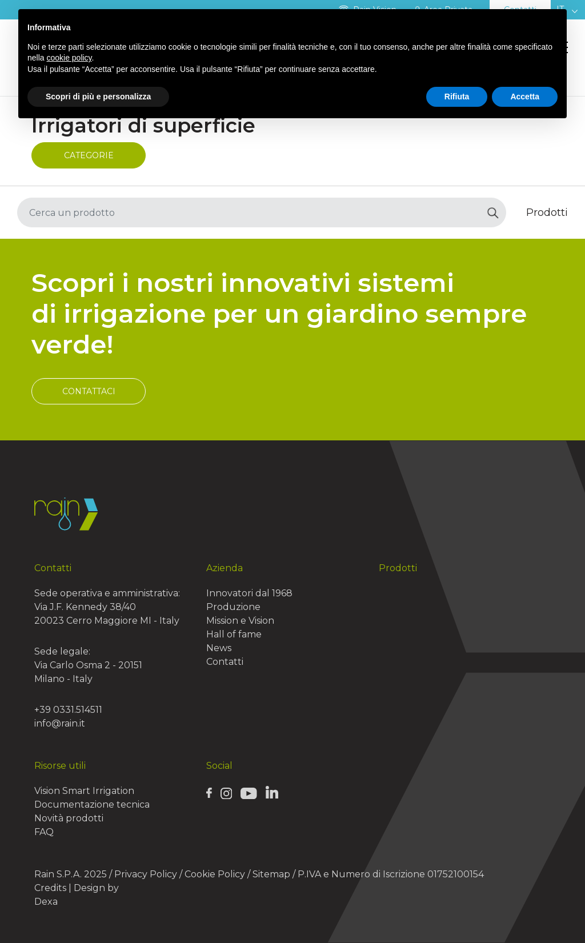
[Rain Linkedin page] (272, 792)
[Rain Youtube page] (249, 793)
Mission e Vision (240, 620)
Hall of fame (234, 634)
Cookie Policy (215, 874)
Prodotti (398, 568)
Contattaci (88, 414)
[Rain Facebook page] (209, 793)
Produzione (233, 606)
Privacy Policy (145, 874)
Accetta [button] (524, 96)
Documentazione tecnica (92, 804)
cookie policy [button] (68, 57)
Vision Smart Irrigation (84, 790)
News (218, 648)
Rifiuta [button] (457, 96)
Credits (50, 887)
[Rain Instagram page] (226, 793)
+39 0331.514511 (68, 709)
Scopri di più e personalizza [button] (98, 96)
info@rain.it (59, 723)
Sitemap (271, 874)
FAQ (44, 831)
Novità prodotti (68, 818)
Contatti (224, 661)
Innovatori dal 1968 (249, 593)
